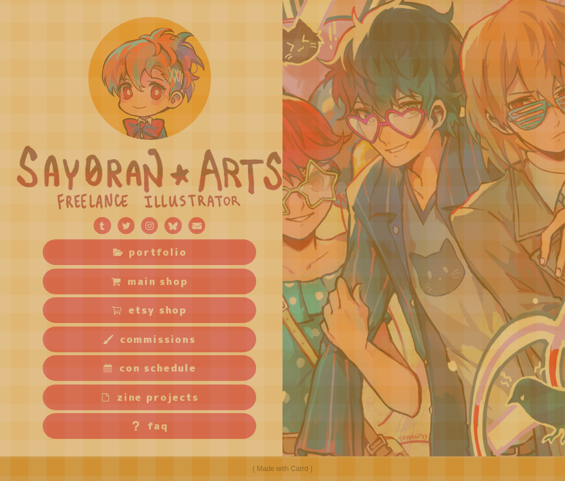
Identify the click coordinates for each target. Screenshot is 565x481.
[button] (102, 225)
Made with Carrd (282, 469)
